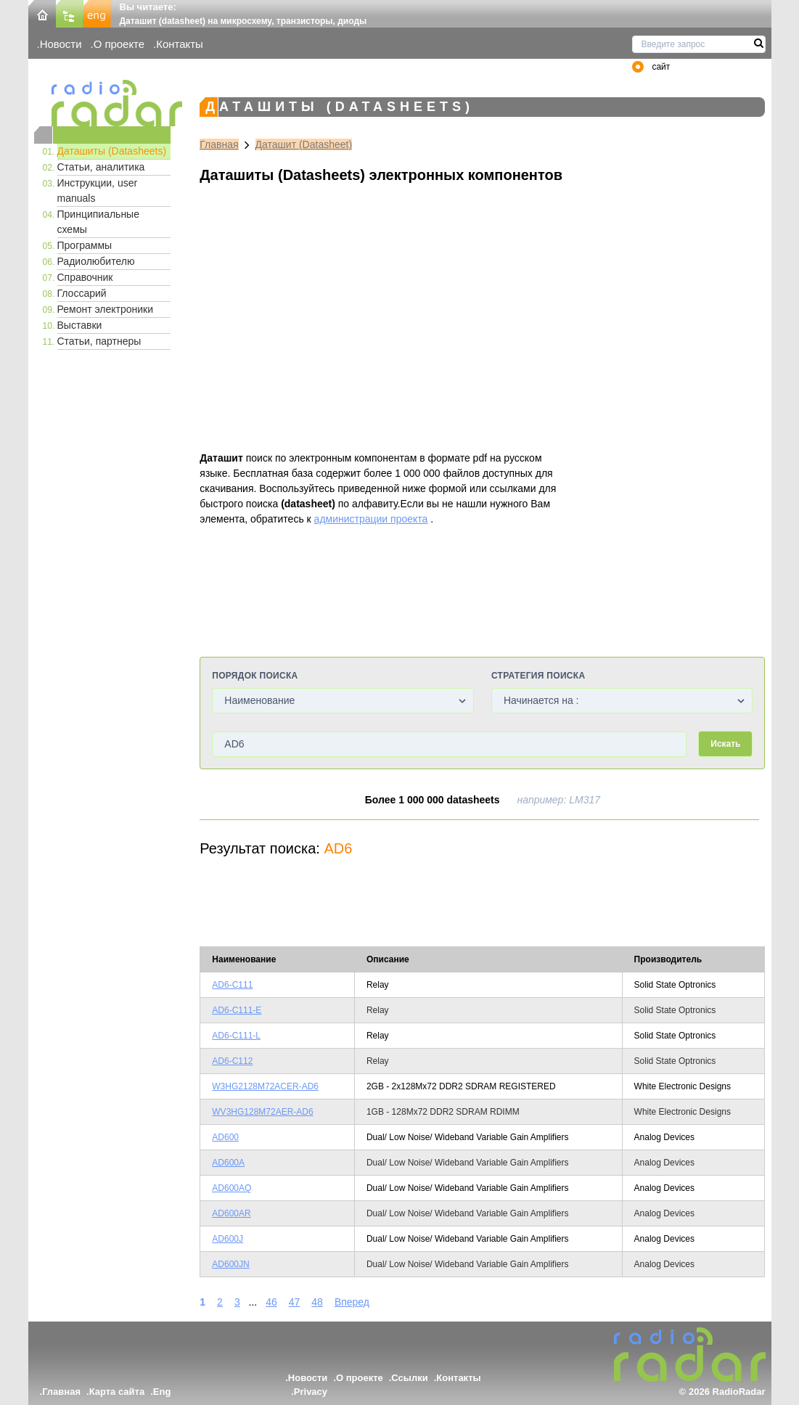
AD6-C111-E (236, 1010)
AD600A (228, 1163)
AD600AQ (231, 1188)
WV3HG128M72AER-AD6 (262, 1112)
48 (317, 1302)
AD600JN (230, 1264)
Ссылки (409, 1377)
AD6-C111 (232, 985)
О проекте (119, 44)
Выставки (79, 325)
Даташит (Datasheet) (304, 144)
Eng (162, 1391)
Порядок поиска (255, 676)
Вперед (352, 1302)
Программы (84, 245)
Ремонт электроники (105, 309)
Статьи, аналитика (101, 167)
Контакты (179, 44)
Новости (61, 44)
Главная (219, 144)
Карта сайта (117, 1391)
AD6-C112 (232, 1061)
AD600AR (231, 1213)
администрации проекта (371, 519)
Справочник (85, 277)
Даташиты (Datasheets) (112, 151)
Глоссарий (82, 293)
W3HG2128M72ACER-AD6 (265, 1086)
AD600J (227, 1239)
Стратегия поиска (538, 676)
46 (271, 1302)
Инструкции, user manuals (97, 190)
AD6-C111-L (236, 1036)
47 (294, 1302)
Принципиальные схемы (98, 221)
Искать (725, 744)
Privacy (310, 1391)
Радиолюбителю (96, 261)
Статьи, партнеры (99, 341)
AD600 (225, 1137)
